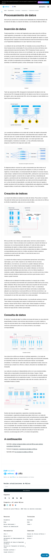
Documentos (11, 10)
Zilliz (32, 477)
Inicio (5, 10)
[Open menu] (48, 7)
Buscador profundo (9, 550)
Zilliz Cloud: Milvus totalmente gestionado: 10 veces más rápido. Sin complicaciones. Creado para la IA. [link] (19, 2)
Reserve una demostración (11, 526)
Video (29, 524)
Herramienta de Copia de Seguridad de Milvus (15, 543)
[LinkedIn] (17, 498)
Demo (28, 522)
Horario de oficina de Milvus (36, 534)
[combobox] (42, 7)
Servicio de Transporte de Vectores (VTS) (15, 546)
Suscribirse (26, 490)
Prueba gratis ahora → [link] (43, 2)
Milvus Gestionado (9, 524)
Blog (5, 522)
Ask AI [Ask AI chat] (45, 555)
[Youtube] (20, 498)
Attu (5, 534)
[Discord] (13, 498)
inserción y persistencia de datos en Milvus (25, 449)
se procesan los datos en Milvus (24, 452)
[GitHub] (5, 498)
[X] (9, 498)
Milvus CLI (7, 536)
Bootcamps (30, 520)
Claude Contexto (9, 552)
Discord (30, 536)
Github (29, 538)
